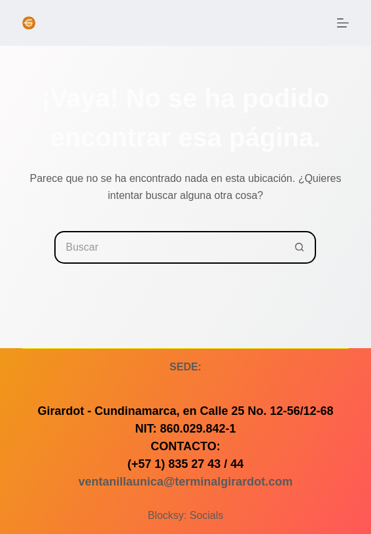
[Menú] (343, 23)
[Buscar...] (168, 247)
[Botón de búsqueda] (299, 247)
